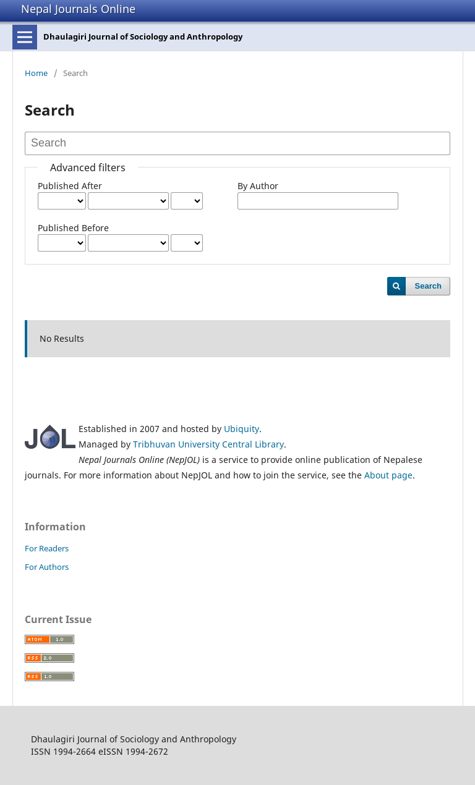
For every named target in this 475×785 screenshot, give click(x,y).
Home (36, 72)
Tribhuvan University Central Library (208, 444)
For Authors (47, 566)
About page (388, 475)
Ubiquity (241, 429)
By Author (258, 186)
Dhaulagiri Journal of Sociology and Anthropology (142, 36)
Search (428, 286)
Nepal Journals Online (78, 8)
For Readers (47, 548)
